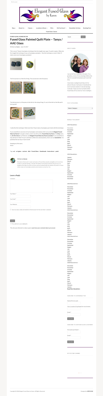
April (68, 143)
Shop (13, 28)
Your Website (13, 204)
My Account (14, 2)
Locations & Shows (41, 28)
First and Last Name (73, 329)
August (69, 135)
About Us (21, 28)
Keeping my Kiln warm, (16, 143)
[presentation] (22, 215)
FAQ (51, 28)
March (69, 145)
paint (57, 151)
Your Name (13, 193)
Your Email (12, 199)
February (69, 147)
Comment (12, 178)
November (70, 130)
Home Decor (23, 36)
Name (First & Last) (72, 301)
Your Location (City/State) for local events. (79, 306)
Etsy (58, 133)
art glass (18, 151)
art (14, 151)
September (70, 133)
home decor (50, 151)
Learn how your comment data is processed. (43, 228)
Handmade (43, 151)
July (68, 137)
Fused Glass (14, 36)
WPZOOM (90, 391)
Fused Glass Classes (51, 31)
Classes (30, 28)
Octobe (69, 217)
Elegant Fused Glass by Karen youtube (41, 135)
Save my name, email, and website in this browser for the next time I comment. (31, 209)
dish (29, 151)
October (69, 131)
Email (69, 312)
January (69, 149)
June (68, 139)
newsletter (58, 137)
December (70, 178)
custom (24, 151)
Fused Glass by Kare (48, 133)
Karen (18, 47)
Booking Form (87, 28)
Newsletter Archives (74, 28)
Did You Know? (61, 28)
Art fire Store (16, 135)
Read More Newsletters (73, 289)
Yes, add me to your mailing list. (19, 224)
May (68, 141)
